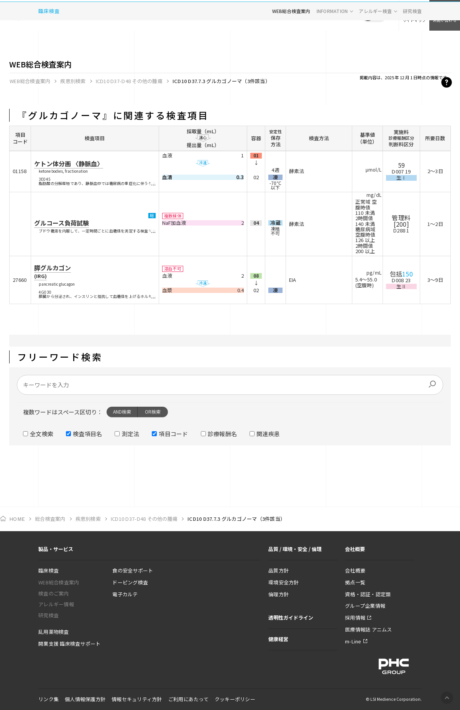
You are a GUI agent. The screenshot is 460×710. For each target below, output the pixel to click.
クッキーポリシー (235, 699)
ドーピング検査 (130, 582)
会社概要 (355, 570)
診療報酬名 (222, 434)
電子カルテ (125, 594)
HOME (17, 519)
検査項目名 (87, 434)
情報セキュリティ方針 (137, 699)
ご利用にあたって (188, 699)
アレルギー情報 (56, 604)
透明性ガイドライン (290, 617)
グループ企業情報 (365, 605)
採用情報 (355, 617)
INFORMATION (332, 40)
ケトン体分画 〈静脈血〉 (68, 163)
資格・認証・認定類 (368, 594)
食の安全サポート (132, 570)
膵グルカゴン (52, 271)
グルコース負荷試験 (61, 222)
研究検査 (412, 40)
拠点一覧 (355, 582)
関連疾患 (268, 434)
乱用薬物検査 (53, 631)
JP (368, 15)
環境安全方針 (283, 582)
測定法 (130, 434)
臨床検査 (49, 40)
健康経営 (278, 639)
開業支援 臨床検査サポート (69, 643)
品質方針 (278, 570)
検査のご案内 (53, 593)
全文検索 (41, 434)
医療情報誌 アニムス (368, 629)
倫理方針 (278, 594)
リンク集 (48, 699)
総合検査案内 (50, 518)
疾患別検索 (72, 81)
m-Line (353, 641)
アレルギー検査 (375, 40)
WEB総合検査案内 (291, 40)
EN (379, 15)
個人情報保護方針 (85, 699)
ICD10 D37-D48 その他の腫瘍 (129, 81)
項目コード (173, 434)
